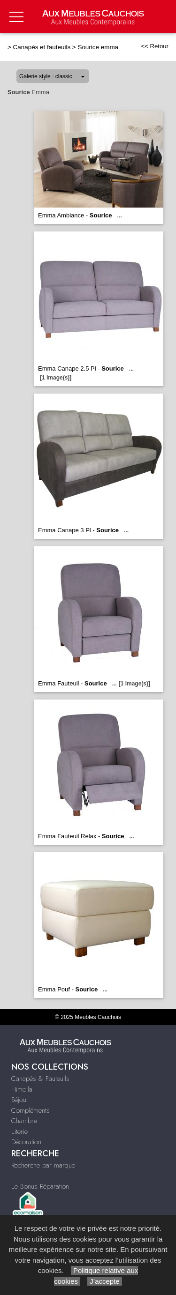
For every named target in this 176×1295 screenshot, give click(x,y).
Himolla (21, 1089)
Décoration (26, 1142)
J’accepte (105, 1281)
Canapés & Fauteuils (40, 1078)
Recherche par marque (43, 1165)
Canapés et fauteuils (42, 47)
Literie (19, 1131)
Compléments (30, 1110)
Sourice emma (97, 47)
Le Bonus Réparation (40, 1186)
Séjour (20, 1099)
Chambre (24, 1121)
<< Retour (154, 46)
